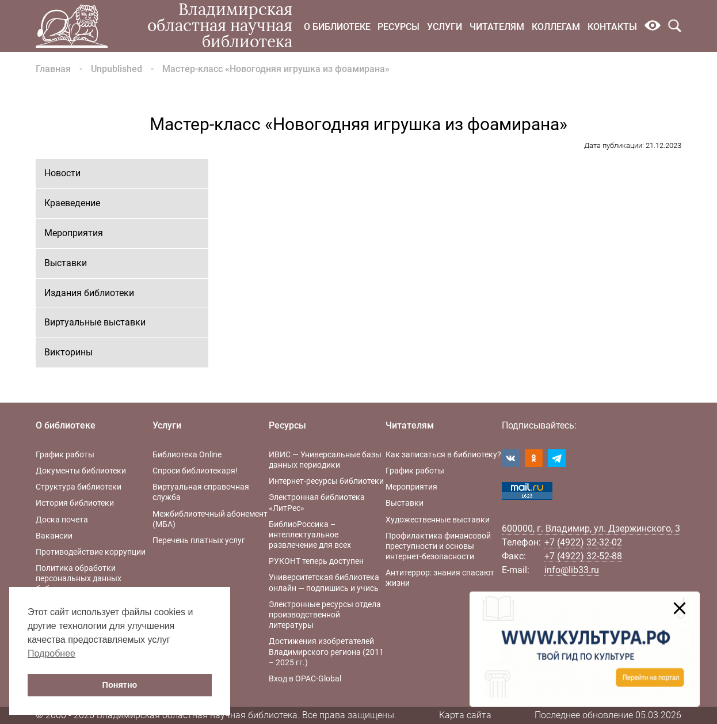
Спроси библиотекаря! (195, 470)
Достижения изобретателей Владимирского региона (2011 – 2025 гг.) (326, 651)
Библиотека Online (187, 454)
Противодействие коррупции (91, 551)
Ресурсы (398, 26)
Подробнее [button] (51, 653)
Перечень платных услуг (198, 540)
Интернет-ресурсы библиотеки (326, 481)
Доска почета (62, 519)
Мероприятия (73, 233)
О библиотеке (337, 26)
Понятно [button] (120, 684)
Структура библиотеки (78, 486)
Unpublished (116, 68)
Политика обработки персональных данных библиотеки (78, 578)
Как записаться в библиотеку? (443, 454)
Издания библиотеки (89, 292)
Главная (53, 68)
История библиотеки (75, 502)
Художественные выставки (438, 519)
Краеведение (72, 203)
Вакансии (54, 535)
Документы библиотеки (81, 470)
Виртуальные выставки (95, 322)
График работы (65, 454)
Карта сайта (465, 715)
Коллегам (556, 26)
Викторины (68, 352)
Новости (62, 173)
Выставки (65, 262)
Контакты (612, 26)
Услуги (444, 26)
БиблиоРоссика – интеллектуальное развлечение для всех (310, 534)
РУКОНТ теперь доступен (316, 561)
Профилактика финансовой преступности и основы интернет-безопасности (438, 546)
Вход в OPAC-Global (305, 678)
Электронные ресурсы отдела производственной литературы (325, 615)
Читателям (497, 26)
